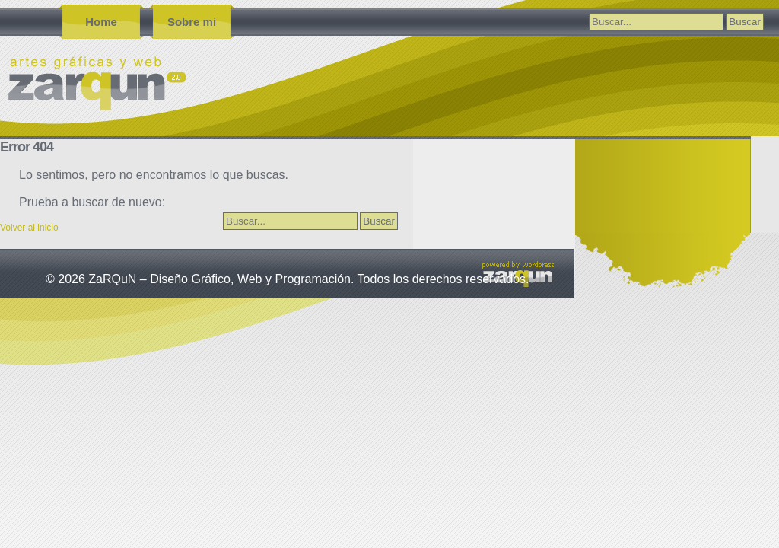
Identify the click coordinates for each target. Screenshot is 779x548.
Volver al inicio (29, 227)
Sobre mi (191, 21)
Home (101, 21)
